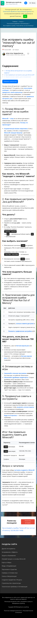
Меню (32, 3)
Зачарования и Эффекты (10, 552)
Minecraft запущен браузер (13, 133)
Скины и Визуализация (9, 576)
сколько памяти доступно (25, 323)
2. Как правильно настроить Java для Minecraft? (19, 75)
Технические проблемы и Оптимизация (14, 586)
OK (25, 16)
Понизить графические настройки (20, 331)
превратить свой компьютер (12, 92)
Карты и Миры (6, 562)
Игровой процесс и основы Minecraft (13, 559)
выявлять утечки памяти (25, 407)
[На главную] (2, 3)
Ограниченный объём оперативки (16, 128)
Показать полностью (10, 81)
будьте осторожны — (11, 415)
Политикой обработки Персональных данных (17, 11)
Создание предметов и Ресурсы (12, 580)
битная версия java (22, 346)
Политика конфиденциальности (13, 610)
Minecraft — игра (7, 118)
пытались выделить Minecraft (24, 470)
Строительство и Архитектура (11, 583)
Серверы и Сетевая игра (10, 573)
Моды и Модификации (9, 566)
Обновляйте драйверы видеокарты (16, 377)
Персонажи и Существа (9, 569)
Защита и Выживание (9, 555)
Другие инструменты (8, 548)
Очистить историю (28, 522)
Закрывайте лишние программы (15, 373)
